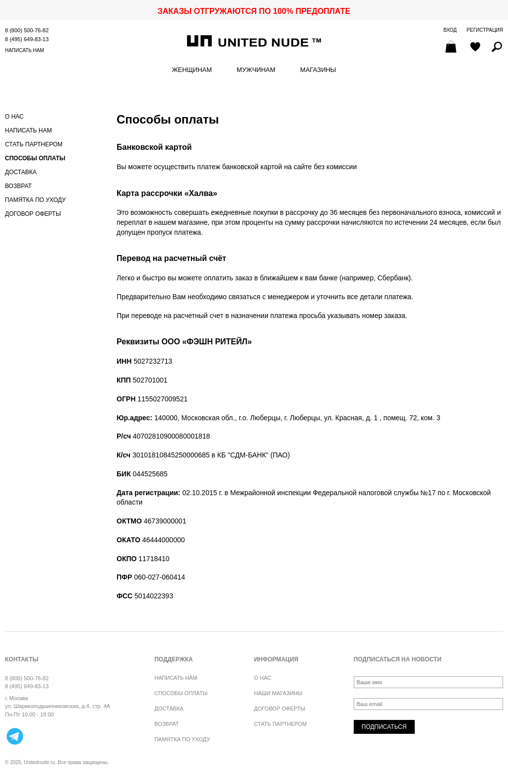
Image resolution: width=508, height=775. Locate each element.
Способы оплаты (35, 158)
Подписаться (384, 726)
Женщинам (192, 69)
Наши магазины (278, 693)
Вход (450, 30)
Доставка (21, 172)
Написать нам (24, 50)
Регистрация (485, 30)
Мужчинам (256, 69)
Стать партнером (34, 144)
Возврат (18, 186)
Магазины (318, 69)
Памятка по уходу (35, 199)
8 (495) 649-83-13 (27, 39)
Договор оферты (33, 213)
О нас (14, 116)
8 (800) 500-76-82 (27, 30)
